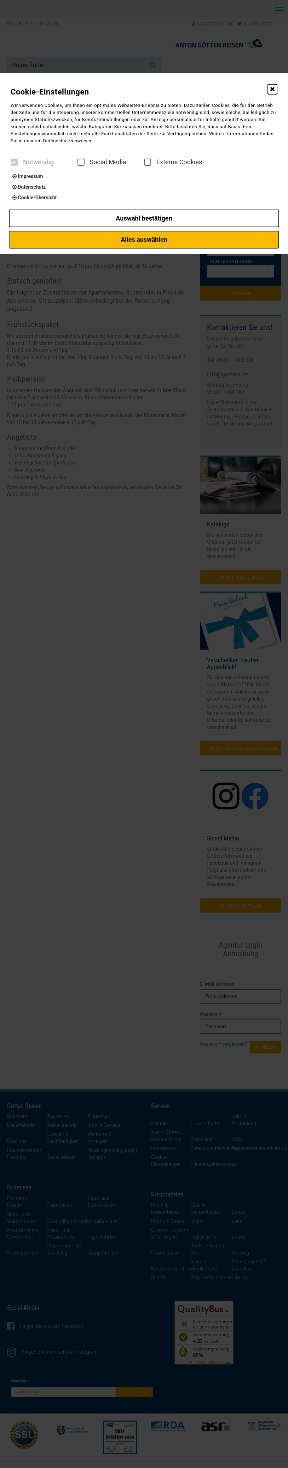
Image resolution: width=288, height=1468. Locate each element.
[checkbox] (14, 162)
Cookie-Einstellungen (50, 91)
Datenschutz (29, 187)
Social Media (101, 162)
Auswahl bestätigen (144, 218)
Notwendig (32, 162)
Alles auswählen (144, 239)
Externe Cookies (173, 162)
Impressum (27, 176)
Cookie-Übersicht (34, 197)
